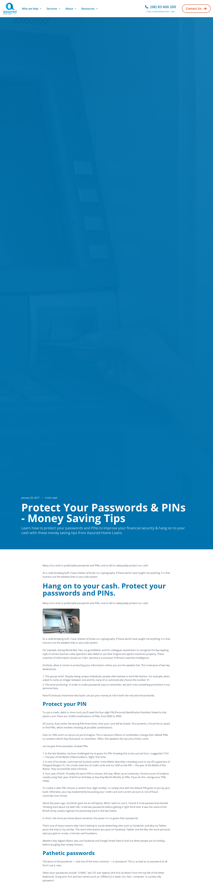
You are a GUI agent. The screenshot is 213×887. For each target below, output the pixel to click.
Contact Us (196, 9)
